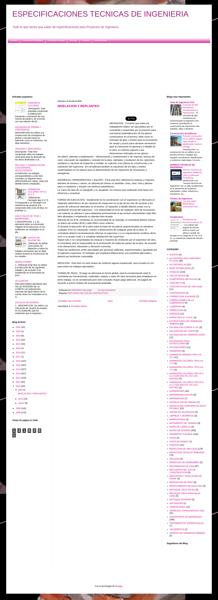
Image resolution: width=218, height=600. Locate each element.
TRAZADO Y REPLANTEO (28, 149)
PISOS (173, 438)
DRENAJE (175, 313)
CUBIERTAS (176, 306)
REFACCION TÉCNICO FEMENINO (187, 452)
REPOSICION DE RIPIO (181, 482)
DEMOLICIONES (23, 262)
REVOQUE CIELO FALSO (182, 489)
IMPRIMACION (177, 398)
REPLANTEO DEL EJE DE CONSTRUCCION (88, 293)
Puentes (14, 40)
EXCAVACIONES (178, 347)
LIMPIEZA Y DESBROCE (182, 416)
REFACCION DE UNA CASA (183, 449)
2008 (18, 412)
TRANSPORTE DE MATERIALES (186, 517)
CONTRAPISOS (177, 293)
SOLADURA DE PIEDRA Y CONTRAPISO (28, 128)
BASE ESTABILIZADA (180, 268)
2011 (18, 382)
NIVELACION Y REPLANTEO (78, 106)
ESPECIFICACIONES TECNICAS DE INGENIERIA (100, 14)
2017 (18, 356)
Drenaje (73, 40)
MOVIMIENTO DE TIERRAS (183, 423)
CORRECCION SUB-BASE (183, 296)
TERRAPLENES (177, 507)
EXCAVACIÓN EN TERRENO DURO (187, 334)
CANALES (175, 272)
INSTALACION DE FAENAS (183, 402)
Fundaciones (176, 217)
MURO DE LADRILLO (180, 426)
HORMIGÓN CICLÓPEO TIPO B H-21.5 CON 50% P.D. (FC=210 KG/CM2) (187, 376)
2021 (18, 344)
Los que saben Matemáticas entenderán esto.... (192, 204)
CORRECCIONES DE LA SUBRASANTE (182, 301)
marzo (21, 403)
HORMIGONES (177, 391)
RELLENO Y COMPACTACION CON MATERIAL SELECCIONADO (30, 168)
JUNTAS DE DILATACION (34, 239)
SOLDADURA (176, 503)
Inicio (110, 301)
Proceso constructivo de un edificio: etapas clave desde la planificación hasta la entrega (192, 141)
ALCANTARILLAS (178, 264)
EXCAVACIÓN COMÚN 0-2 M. (184, 327)
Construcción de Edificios (183, 133)
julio (20, 390)
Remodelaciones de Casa (182, 466)
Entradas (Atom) (79, 306)
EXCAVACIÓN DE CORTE (182, 331)
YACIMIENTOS (177, 529)
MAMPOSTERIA (177, 419)
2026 (18, 327)
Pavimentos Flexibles (32, 40)
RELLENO (175, 459)
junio (20, 399)
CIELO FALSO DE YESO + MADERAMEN (28, 217)
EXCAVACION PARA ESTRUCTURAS (180, 342)
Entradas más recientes (69, 301)
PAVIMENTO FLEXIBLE (181, 434)
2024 (18, 335)
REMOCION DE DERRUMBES (184, 462)
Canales (86, 40)
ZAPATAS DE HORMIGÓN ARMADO (187, 533)
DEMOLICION (176, 310)
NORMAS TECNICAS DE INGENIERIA (182, 166)
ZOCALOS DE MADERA (27, 302)
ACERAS (174, 254)
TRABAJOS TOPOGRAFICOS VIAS (187, 510)
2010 (18, 386)
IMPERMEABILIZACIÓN (181, 395)
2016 (18, 361)
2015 (18, 365)
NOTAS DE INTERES (180, 430)
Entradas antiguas (148, 301)
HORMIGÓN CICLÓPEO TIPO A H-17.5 (37, 192)
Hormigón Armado (56, 40)
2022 (18, 340)
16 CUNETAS (21, 281)
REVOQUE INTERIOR (180, 499)
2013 (18, 373)
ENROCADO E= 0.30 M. (181, 317)
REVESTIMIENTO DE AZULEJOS (186, 486)
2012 (18, 378)
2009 (18, 408)
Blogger (118, 586)
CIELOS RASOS (178, 275)
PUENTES (175, 445)
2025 (18, 331)
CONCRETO (176, 283)
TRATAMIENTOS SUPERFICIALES (187, 523)
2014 (18, 369)
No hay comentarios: (107, 290)
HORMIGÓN (176, 351)
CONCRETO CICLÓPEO (34, 104)
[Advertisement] (105, 69)
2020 (18, 348)
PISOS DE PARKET (179, 441)
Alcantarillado (100, 40)
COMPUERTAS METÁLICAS (183, 279)
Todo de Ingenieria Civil (182, 102)
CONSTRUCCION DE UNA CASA (186, 286)
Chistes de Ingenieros (181, 198)
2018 (18, 352)
